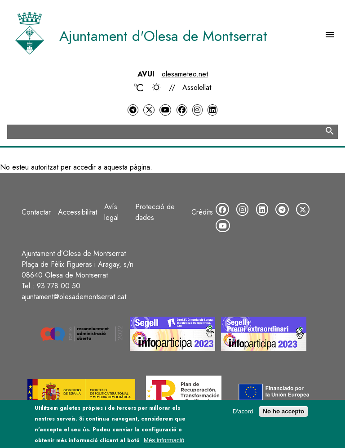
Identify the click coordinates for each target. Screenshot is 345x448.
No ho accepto (283, 415)
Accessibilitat (77, 212)
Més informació (164, 443)
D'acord (243, 415)
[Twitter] (148, 110)
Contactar (36, 212)
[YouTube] (165, 110)
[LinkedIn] (212, 110)
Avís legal (111, 212)
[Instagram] (197, 110)
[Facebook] (182, 110)
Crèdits (202, 212)
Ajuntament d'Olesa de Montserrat (163, 36)
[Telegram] (133, 110)
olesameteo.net (185, 74)
